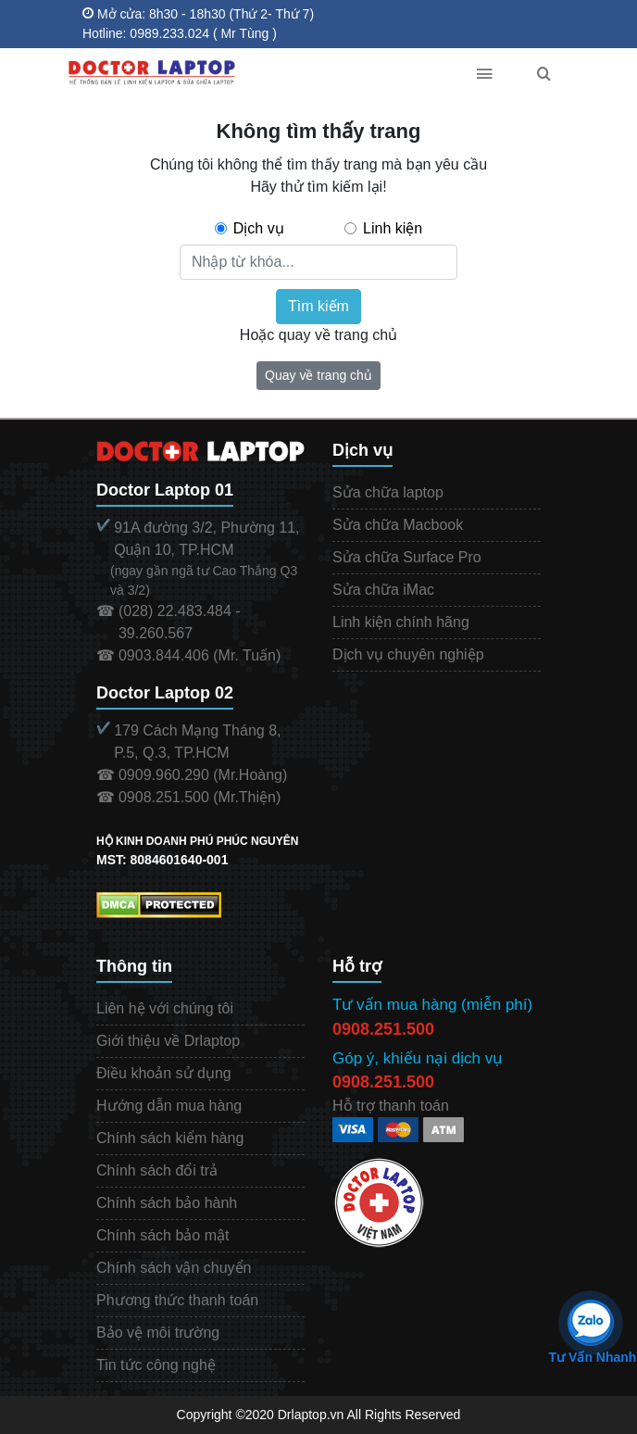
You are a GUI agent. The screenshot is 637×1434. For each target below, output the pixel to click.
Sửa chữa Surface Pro (406, 557)
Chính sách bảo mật (162, 1235)
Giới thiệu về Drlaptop (168, 1041)
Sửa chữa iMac (383, 590)
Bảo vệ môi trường (157, 1332)
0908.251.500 (383, 1029)
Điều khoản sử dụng (163, 1073)
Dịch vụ (258, 228)
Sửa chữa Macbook (397, 525)
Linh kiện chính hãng (400, 622)
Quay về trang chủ (318, 375)
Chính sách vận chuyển (173, 1268)
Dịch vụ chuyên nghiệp (408, 654)
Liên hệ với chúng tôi (164, 1008)
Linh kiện (392, 228)
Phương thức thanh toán (177, 1300)
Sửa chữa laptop (387, 492)
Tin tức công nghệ (156, 1365)
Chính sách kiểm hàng (170, 1138)
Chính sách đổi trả (157, 1170)
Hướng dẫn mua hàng (169, 1105)
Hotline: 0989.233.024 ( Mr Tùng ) (179, 33)
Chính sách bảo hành (166, 1203)
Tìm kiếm (318, 306)
